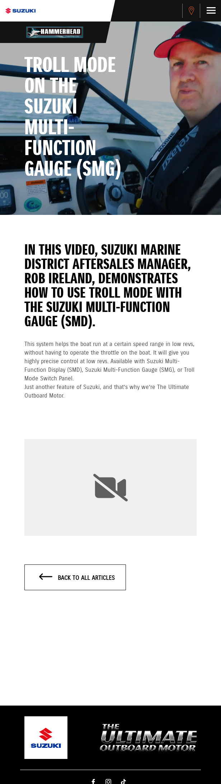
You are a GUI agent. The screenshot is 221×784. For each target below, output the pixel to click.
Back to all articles (77, 577)
